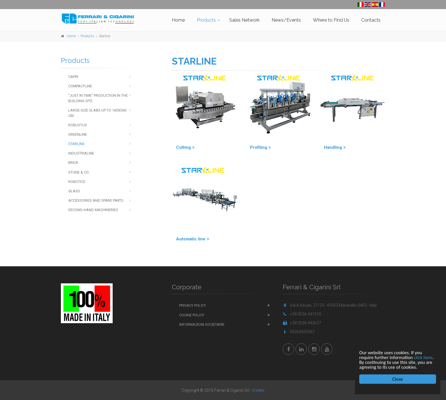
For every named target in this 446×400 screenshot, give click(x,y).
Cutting (185, 147)
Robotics (76, 182)
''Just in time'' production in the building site (98, 98)
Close (398, 379)
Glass (74, 191)
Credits (258, 390)
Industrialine (81, 153)
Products (206, 20)
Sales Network (244, 20)
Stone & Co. (78, 172)
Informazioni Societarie (201, 324)
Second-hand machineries (93, 210)
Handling (335, 147)
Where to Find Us (331, 20)
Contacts (371, 20)
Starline (76, 144)
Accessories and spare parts (95, 200)
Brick (73, 162)
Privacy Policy (192, 305)
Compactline (80, 86)
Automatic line (192, 239)
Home (178, 20)
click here (423, 357)
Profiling (260, 147)
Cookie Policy (191, 315)
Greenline (77, 134)
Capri (73, 77)
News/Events (286, 20)
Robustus (77, 125)
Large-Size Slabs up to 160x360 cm (97, 113)
